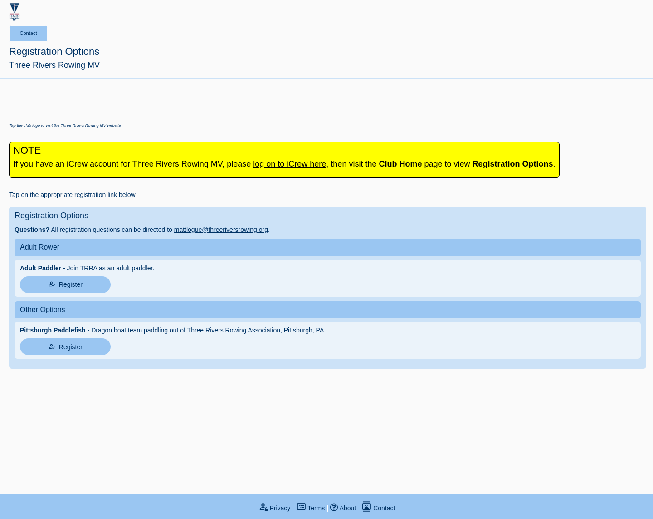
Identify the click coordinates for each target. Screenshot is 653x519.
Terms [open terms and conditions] (310, 508)
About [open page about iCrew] (343, 508)
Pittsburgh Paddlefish (53, 330)
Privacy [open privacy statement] (274, 508)
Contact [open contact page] (378, 508)
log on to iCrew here (289, 163)
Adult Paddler (40, 268)
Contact (28, 33)
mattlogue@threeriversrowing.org (221, 229)
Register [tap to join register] (65, 284)
